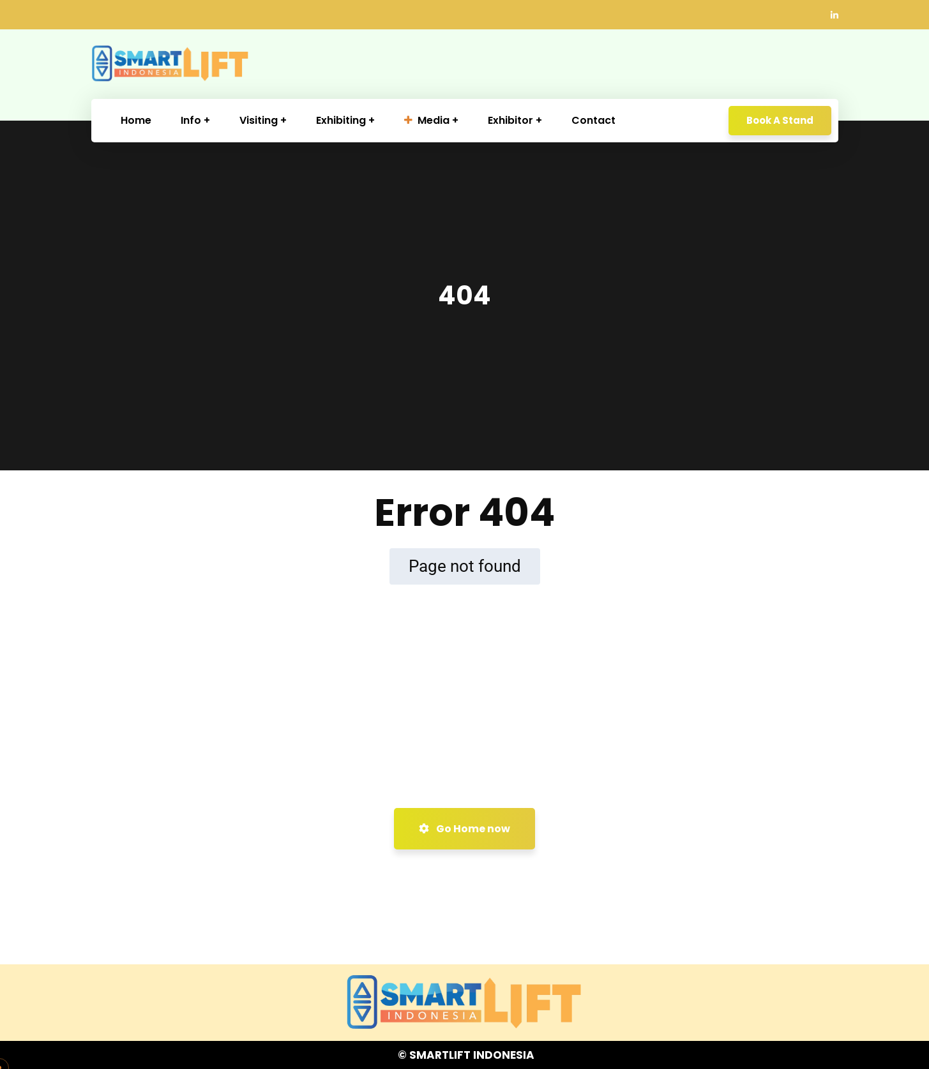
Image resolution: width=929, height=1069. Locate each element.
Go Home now (464, 828)
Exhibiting (341, 120)
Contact (593, 120)
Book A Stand (779, 120)
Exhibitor (510, 120)
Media (426, 120)
